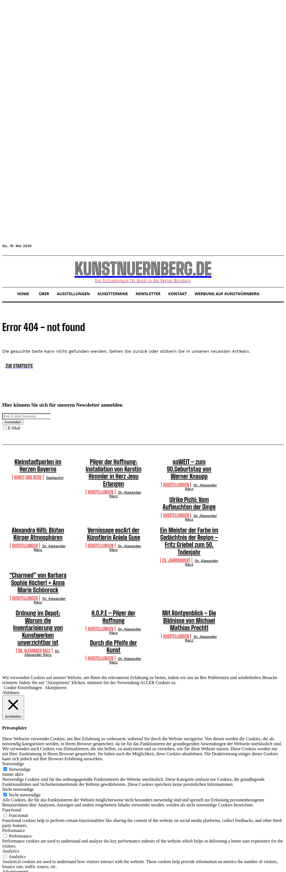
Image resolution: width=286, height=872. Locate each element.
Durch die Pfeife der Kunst (37, 610)
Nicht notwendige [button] (18, 748)
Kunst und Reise (28, 474)
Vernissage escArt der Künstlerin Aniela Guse (113, 520)
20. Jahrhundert (176, 536)
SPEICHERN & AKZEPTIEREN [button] (32, 867)
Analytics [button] (10, 810)
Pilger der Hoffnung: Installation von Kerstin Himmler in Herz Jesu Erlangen (113, 467)
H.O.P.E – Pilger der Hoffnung (113, 585)
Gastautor (55, 475)
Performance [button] (13, 789)
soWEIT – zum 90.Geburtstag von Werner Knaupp (189, 464)
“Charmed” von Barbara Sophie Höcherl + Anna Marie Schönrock (38, 557)
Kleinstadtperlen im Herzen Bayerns (38, 464)
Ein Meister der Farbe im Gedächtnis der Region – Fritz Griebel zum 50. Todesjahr (189, 523)
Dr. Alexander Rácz (125, 483)
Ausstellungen (100, 480)
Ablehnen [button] (10, 652)
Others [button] (8, 851)
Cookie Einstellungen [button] (23, 647)
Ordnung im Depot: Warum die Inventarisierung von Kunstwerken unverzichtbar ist (37, 591)
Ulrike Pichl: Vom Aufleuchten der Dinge (189, 492)
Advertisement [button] (15, 831)
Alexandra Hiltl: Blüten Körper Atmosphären (38, 520)
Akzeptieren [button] (55, 647)
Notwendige (20, 728)
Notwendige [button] (13, 723)
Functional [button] (11, 769)
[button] (9, 270)
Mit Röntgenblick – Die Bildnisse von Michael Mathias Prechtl (189, 591)
